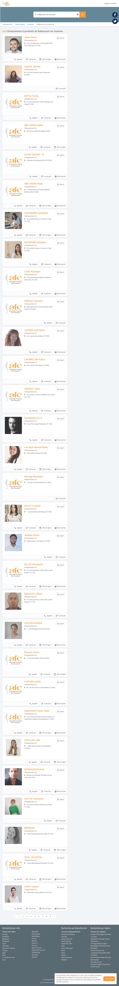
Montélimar (36, 936)
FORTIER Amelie (32, 681)
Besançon (5, 939)
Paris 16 (35, 943)
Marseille (35, 932)
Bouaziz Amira (31, 652)
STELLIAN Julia (32, 740)
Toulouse (35, 955)
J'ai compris (109, 979)
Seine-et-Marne (66, 957)
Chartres (5, 946)
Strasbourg (36, 952)
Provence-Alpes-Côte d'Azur (100, 964)
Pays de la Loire (96, 962)
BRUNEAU (29, 828)
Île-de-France (95, 967)
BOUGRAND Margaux (35, 242)
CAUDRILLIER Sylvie (34, 330)
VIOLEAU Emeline (33, 623)
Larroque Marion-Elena (36, 447)
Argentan (5, 937)
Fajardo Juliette (32, 66)
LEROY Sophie (31, 886)
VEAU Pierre (30, 37)
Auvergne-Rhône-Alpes (99, 943)
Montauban (36, 934)
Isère (63, 946)
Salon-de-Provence (38, 950)
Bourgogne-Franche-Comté (100, 946)
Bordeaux (5, 941)
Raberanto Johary (33, 593)
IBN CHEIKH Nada (33, 125)
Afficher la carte (93, 63)
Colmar (4, 950)
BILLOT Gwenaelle (33, 564)
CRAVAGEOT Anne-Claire (37, 710)
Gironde (64, 937)
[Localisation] (56, 15)
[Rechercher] (82, 15)
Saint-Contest (37, 948)
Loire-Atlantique (67, 948)
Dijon (4, 953)
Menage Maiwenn (33, 476)
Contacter (31, 59)
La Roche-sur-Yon (8, 957)
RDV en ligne (45, 59)
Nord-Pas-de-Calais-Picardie (101, 957)
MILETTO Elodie (32, 506)
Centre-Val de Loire (97, 950)
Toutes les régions (98, 932)
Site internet (60, 59)
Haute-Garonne (66, 939)
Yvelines (64, 960)
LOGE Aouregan (32, 271)
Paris (63, 953)
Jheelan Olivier (32, 535)
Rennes (34, 945)
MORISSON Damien (34, 769)
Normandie (95, 960)
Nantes (34, 941)
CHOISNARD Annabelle (36, 213)
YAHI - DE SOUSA (33, 857)
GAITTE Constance (34, 798)
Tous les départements (70, 932)
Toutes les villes (8, 932)
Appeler (18, 59)
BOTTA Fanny (31, 96)
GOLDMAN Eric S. (33, 418)
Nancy (34, 939)
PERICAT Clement (33, 301)
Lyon (4, 960)
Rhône (63, 955)
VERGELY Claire (32, 388)
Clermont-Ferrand (8, 948)
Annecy (5, 934)
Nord (63, 950)
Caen (4, 943)
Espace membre (110, 3)
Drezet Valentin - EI (34, 154)
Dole (3, 955)
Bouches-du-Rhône (68, 934)
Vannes (34, 957)
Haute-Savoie (66, 941)
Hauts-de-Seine (66, 943)
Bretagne (94, 948)
